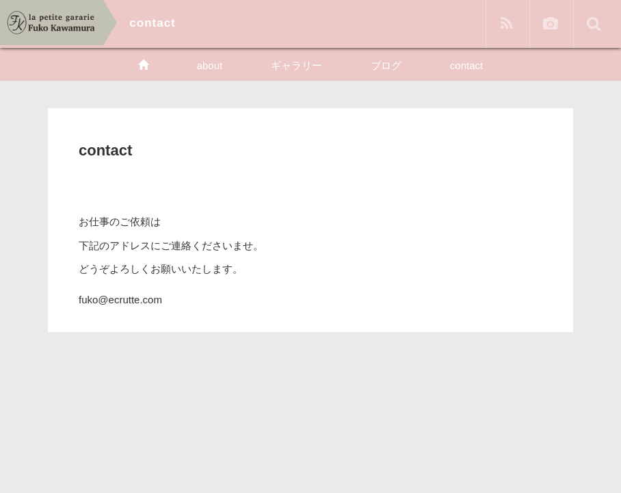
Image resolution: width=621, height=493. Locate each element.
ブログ (386, 65)
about (210, 65)
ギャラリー (296, 65)
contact (466, 65)
